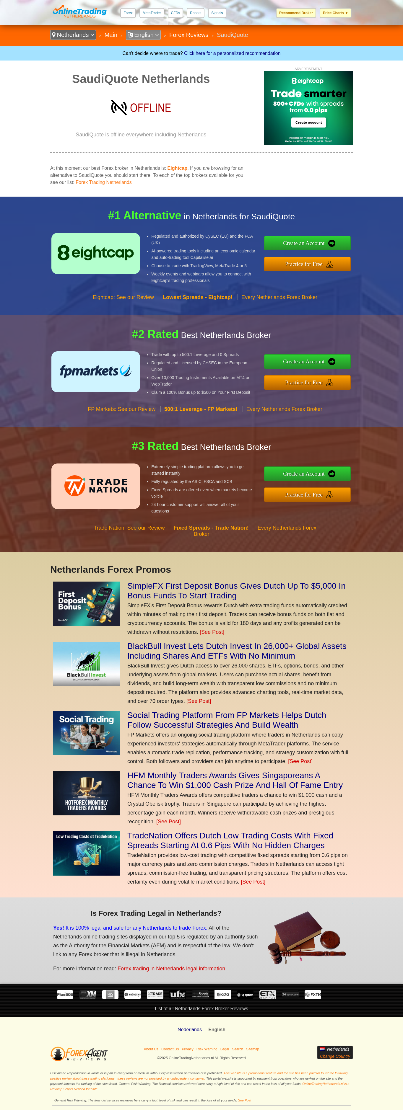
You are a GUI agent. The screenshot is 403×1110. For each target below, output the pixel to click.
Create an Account (303, 243)
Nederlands (190, 1029)
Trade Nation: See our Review (129, 528)
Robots (195, 13)
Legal (224, 1049)
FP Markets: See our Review (121, 409)
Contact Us (170, 1049)
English (143, 35)
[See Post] (212, 632)
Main (111, 35)
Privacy (187, 1049)
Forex (128, 13)
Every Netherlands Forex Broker (279, 297)
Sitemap (252, 1049)
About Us (151, 1049)
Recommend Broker (296, 13)
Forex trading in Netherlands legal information (171, 969)
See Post (244, 1100)
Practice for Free (304, 264)
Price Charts (335, 13)
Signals (217, 13)
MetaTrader (152, 13)
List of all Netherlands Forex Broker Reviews (201, 1008)
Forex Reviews (188, 35)
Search (237, 1049)
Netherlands (73, 35)
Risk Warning (206, 1049)
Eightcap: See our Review (123, 297)
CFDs (175, 13)
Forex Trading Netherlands (103, 182)
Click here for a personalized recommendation (232, 53)
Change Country (335, 1056)
